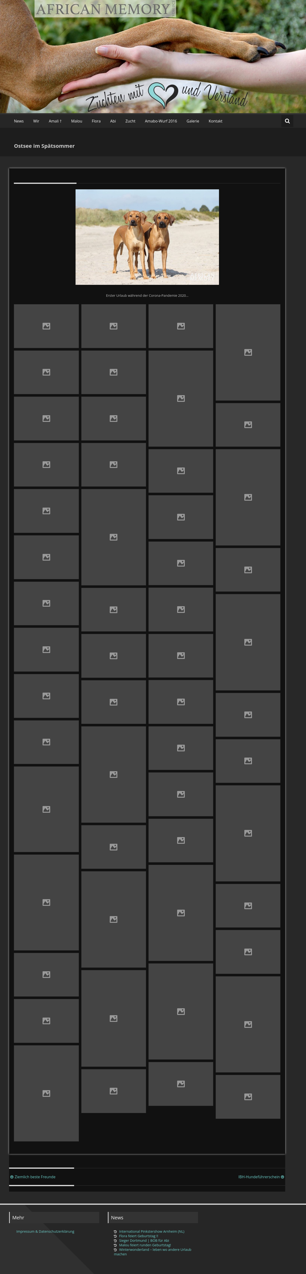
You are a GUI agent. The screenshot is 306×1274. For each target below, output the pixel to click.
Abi (113, 121)
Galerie (193, 121)
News (19, 121)
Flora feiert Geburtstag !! (138, 1236)
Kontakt (215, 121)
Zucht (131, 121)
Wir (36, 121)
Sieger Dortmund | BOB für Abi (144, 1240)
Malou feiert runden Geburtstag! (145, 1245)
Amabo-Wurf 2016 (161, 121)
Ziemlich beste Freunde (32, 1176)
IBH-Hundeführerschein (261, 1176)
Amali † (55, 121)
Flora (96, 121)
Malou (76, 121)
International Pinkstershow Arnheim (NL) (151, 1231)
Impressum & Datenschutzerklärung (45, 1231)
